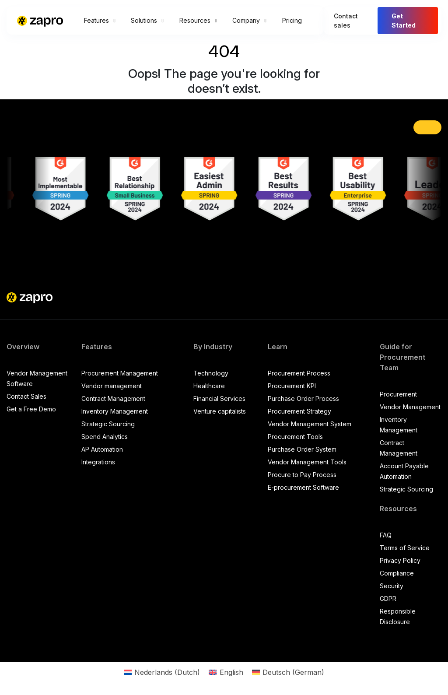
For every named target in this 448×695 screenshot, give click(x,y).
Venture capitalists (219, 411)
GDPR (388, 598)
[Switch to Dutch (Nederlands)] (161, 672)
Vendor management (111, 386)
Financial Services (219, 398)
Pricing (292, 20)
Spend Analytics (104, 436)
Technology (210, 373)
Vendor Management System (309, 424)
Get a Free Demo (31, 409)
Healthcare (209, 386)
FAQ (386, 535)
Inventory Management (114, 411)
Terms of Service (405, 547)
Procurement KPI (292, 386)
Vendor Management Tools (307, 462)
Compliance (397, 573)
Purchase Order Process (303, 398)
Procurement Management (119, 373)
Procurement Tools (295, 436)
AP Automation (102, 449)
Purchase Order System (302, 449)
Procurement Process (299, 373)
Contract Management (113, 398)
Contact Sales (26, 396)
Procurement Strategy (299, 411)
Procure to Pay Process (302, 474)
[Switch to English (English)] (225, 672)
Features (99, 20)
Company (249, 20)
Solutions (147, 20)
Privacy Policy (400, 560)
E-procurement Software (303, 487)
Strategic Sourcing (108, 424)
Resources (198, 20)
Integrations (98, 462)
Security (391, 586)
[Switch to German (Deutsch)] (288, 672)
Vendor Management (410, 407)
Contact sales (346, 20)
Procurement (398, 394)
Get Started (404, 20)
